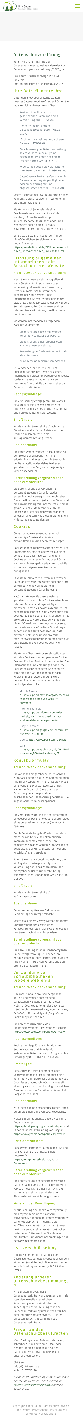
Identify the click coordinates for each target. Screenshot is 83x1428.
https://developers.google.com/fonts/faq (38, 1126)
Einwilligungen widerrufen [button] (41, 1413)
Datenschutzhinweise (56, 1406)
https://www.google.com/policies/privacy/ (39, 1032)
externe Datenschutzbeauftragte (33, 1385)
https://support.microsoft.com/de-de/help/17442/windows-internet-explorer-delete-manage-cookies (41, 716)
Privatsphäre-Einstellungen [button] (48, 1410)
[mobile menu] (77, 6)
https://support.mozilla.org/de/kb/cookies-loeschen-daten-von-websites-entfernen (44, 699)
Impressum (23, 1410)
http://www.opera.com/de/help (47, 739)
